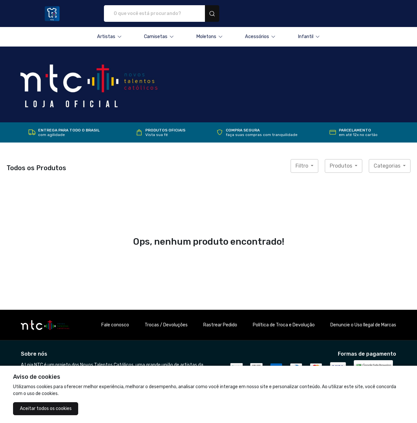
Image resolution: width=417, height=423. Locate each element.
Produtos (341, 166)
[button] (109, 37)
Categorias (388, 166)
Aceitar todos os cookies (46, 408)
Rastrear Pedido (220, 325)
